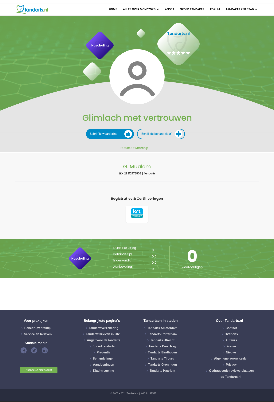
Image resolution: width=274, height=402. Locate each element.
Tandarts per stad (240, 9)
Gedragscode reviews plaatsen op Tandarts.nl (231, 374)
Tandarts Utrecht (162, 341)
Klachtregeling (103, 371)
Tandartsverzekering (103, 328)
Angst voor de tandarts (103, 341)
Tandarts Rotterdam (162, 334)
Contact (231, 328)
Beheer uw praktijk (37, 328)
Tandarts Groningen (162, 365)
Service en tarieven (38, 334)
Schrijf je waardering (111, 134)
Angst (169, 9)
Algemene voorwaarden (231, 359)
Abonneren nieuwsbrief (39, 370)
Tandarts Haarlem (162, 371)
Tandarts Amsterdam (162, 328)
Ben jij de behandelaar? (161, 134)
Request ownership (134, 148)
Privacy (231, 365)
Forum (215, 9)
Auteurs (231, 341)
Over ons (231, 334)
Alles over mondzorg (139, 9)
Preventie (103, 353)
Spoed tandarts (192, 9)
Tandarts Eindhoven (162, 353)
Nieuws (231, 353)
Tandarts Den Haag (162, 347)
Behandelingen (104, 359)
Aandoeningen (103, 365)
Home (113, 9)
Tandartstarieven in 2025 (103, 334)
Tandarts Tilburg (162, 359)
